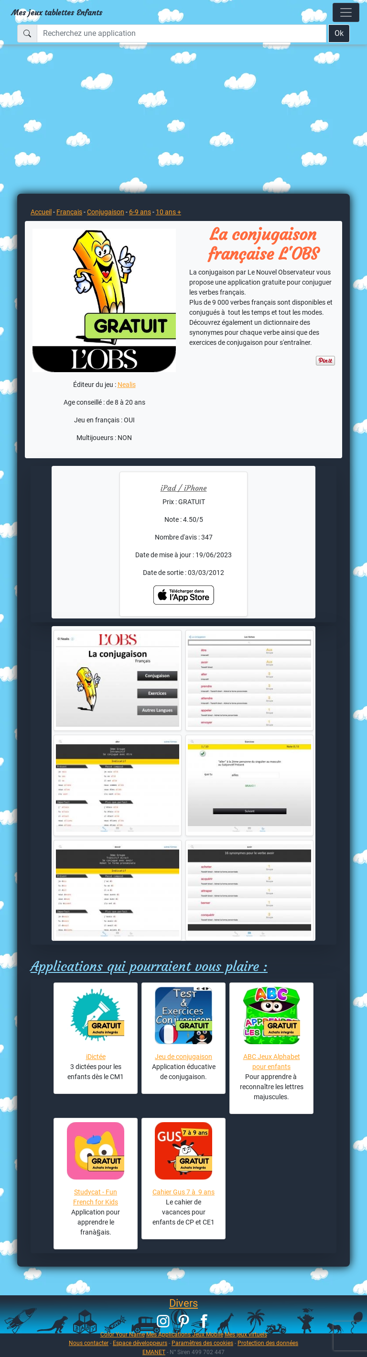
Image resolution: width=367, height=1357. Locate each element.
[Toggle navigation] (346, 12)
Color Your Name (122, 1334)
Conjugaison (105, 212)
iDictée (96, 1056)
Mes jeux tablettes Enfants (56, 12)
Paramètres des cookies (202, 1342)
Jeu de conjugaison (183, 1056)
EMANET (153, 1352)
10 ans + (168, 212)
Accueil (41, 212)
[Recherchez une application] (181, 33)
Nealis (127, 384)
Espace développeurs (140, 1342)
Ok (339, 33)
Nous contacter (88, 1342)
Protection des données (267, 1342)
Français (69, 212)
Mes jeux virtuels (246, 1334)
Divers (183, 1303)
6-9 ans (140, 212)
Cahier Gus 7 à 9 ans (183, 1192)
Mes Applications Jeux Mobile (184, 1334)
